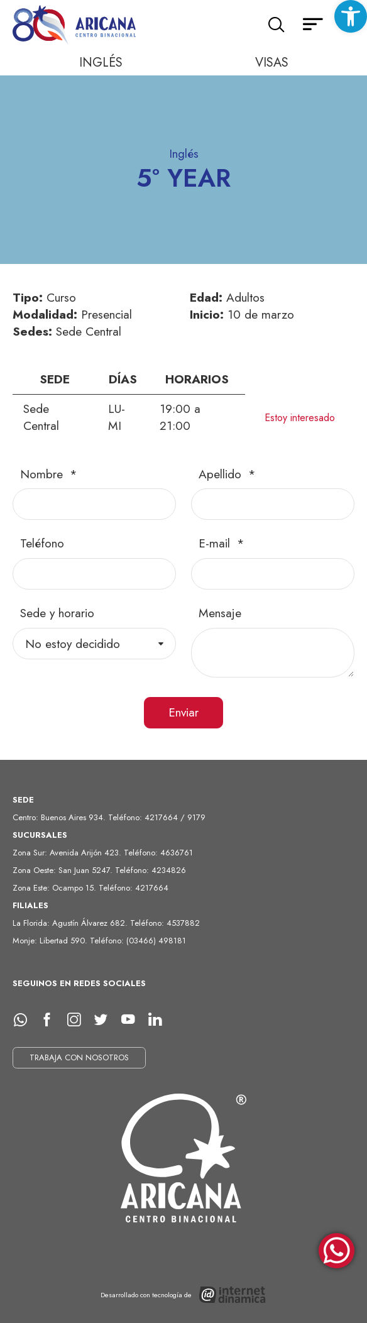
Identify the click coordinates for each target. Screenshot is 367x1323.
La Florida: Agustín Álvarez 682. (71, 923)
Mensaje (220, 613)
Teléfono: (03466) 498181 (138, 941)
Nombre (43, 474)
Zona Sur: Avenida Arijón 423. (68, 853)
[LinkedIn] (160, 1020)
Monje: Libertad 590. (51, 941)
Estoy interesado (300, 417)
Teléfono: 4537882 (165, 923)
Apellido (222, 474)
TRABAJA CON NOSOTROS (79, 1057)
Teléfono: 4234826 (150, 870)
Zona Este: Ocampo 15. (56, 888)
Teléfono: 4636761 (158, 853)
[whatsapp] (24, 1020)
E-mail (216, 543)
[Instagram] (78, 1020)
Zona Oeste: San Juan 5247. (64, 870)
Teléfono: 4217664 (133, 888)
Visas (271, 62)
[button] (350, 16)
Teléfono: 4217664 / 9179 (156, 817)
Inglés (101, 62)
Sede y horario (57, 613)
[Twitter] (106, 1020)
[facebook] (51, 1020)
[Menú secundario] (313, 25)
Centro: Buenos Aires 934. (60, 817)
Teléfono (42, 543)
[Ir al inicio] (75, 25)
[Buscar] (276, 25)
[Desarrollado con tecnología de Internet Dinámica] (184, 1295)
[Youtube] (133, 1020)
